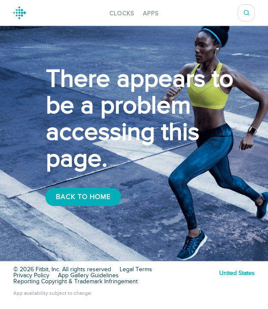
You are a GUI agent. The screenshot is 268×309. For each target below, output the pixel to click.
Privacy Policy (31, 276)
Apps (151, 13)
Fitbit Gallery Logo (19, 12)
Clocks (121, 13)
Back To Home (83, 197)
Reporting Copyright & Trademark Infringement (75, 282)
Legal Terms (136, 270)
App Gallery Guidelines (88, 276)
